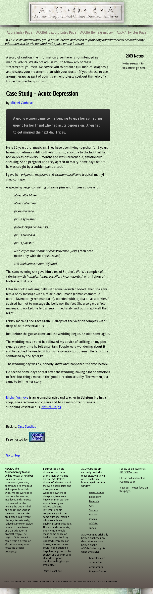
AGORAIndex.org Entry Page (56, 32)
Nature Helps (51, 407)
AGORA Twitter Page (131, 32)
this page (125, 491)
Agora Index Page (19, 32)
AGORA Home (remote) (96, 32)
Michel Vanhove (21, 103)
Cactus (93, 519)
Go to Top (13, 455)
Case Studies (27, 426)
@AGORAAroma (129, 472)
